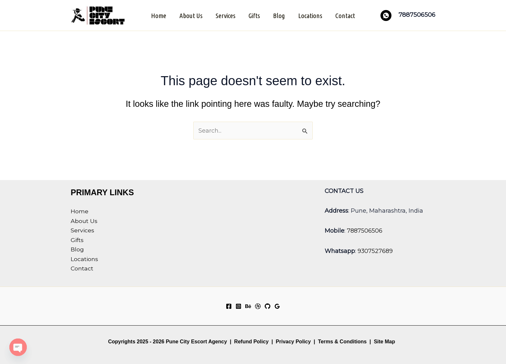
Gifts (254, 15)
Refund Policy (251, 341)
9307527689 (375, 250)
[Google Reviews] (277, 306)
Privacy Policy (293, 341)
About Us (190, 15)
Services (225, 15)
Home (157, 15)
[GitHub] (267, 306)
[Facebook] (229, 306)
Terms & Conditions (342, 341)
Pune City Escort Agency (196, 341)
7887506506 (364, 230)
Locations (311, 15)
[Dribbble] (258, 306)
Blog (279, 15)
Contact (346, 15)
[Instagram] (238, 306)
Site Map (384, 341)
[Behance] (248, 306)
